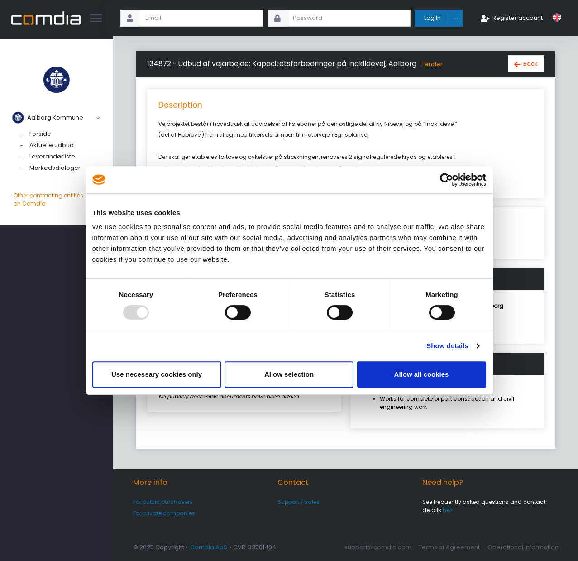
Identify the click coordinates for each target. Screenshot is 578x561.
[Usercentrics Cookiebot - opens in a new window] (446, 180)
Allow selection (289, 374)
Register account (517, 18)
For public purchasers (163, 502)
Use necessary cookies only (156, 374)
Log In (432, 18)
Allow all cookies (421, 374)
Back (530, 63)
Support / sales (298, 502)
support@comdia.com (377, 547)
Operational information (523, 547)
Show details (447, 346)
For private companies (164, 513)
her (447, 510)
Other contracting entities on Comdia (57, 200)
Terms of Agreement (449, 547)
